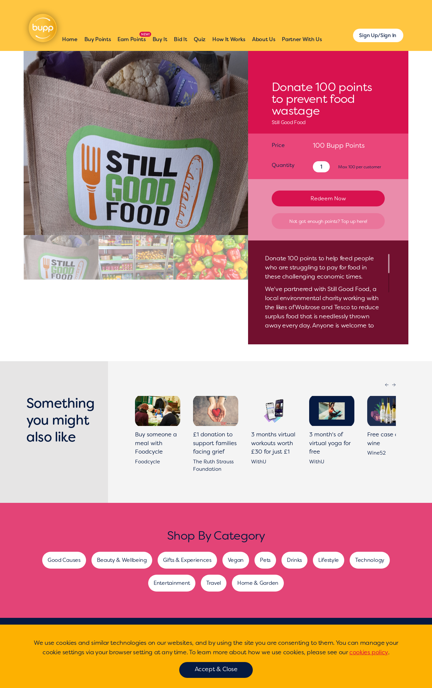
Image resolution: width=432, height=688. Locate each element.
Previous (387, 384)
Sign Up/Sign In (377, 35)
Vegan (236, 560)
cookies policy (368, 652)
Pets (265, 560)
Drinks (294, 560)
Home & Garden (257, 582)
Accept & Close (216, 669)
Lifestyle (328, 560)
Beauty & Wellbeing (122, 560)
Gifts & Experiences (187, 560)
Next (394, 384)
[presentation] (37, 143)
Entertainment (172, 582)
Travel (213, 582)
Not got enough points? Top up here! (328, 221)
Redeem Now (328, 198)
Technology (369, 560)
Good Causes (64, 560)
